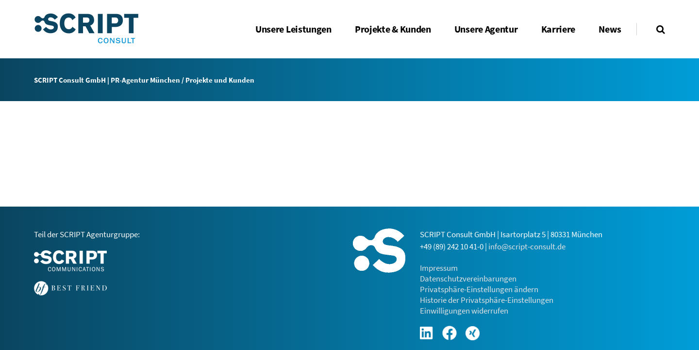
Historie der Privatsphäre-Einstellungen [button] (486, 300)
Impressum (439, 267)
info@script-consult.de (527, 246)
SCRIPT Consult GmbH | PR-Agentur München (107, 80)
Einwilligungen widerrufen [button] (464, 310)
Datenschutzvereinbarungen (468, 278)
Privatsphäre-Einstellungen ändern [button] (479, 289)
